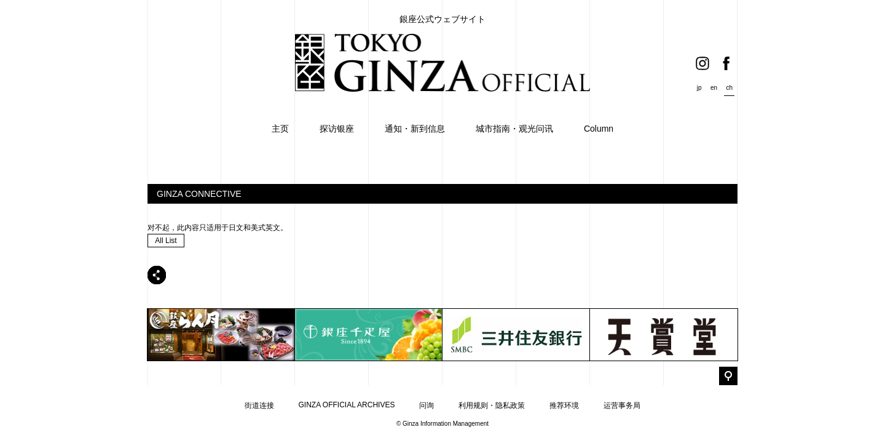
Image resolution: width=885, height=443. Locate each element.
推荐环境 (564, 405)
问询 (426, 405)
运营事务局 (622, 405)
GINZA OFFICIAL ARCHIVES (347, 405)
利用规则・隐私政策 (491, 405)
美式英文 (265, 227)
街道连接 (259, 405)
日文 (236, 227)
